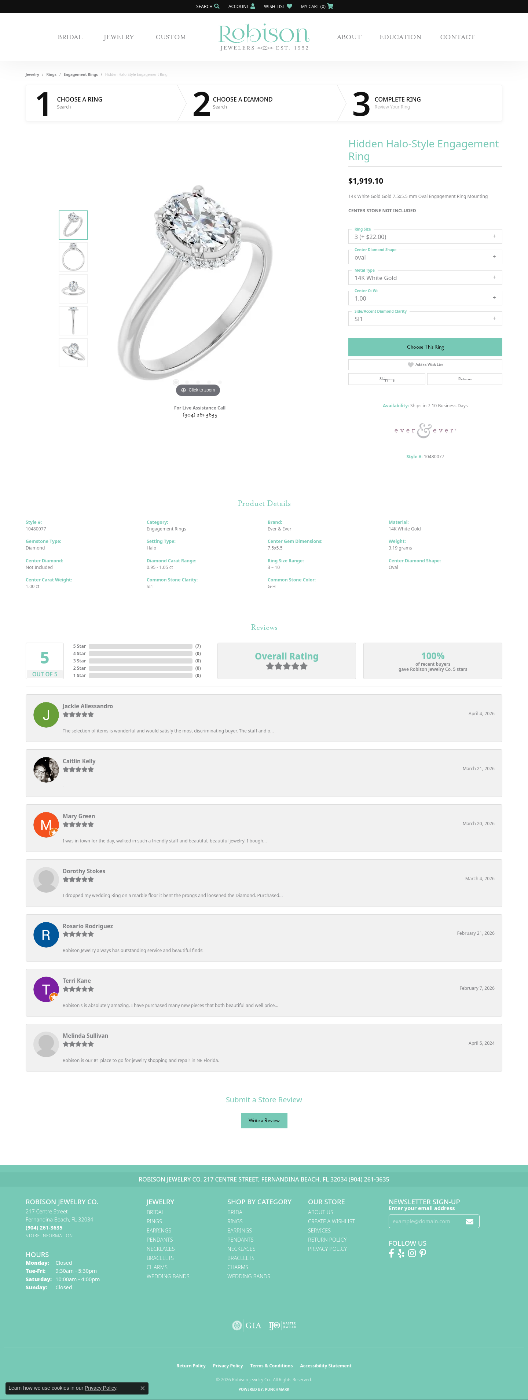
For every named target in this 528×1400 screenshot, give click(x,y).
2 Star (79, 668)
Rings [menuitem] (154, 1221)
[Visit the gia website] (246, 1325)
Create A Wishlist (331, 1221)
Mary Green (79, 816)
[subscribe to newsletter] (469, 1221)
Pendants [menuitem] (160, 1239)
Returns (465, 378)
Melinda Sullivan (85, 1035)
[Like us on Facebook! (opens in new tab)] (391, 1253)
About (349, 37)
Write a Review (264, 1120)
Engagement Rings (81, 74)
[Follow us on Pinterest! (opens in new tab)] (422, 1253)
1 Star (79, 675)
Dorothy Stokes (84, 871)
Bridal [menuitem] (155, 1212)
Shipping (387, 378)
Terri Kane (77, 980)
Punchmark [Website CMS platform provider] (277, 1389)
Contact (457, 37)
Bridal (70, 37)
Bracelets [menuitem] (160, 1257)
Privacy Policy (327, 1248)
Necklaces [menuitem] (161, 1248)
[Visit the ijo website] (282, 1325)
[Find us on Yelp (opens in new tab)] (401, 1253)
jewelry (32, 74)
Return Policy (327, 1239)
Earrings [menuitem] (159, 1230)
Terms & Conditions (271, 1366)
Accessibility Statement (325, 1366)
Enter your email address (422, 1208)
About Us (320, 1212)
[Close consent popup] (142, 1388)
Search (64, 107)
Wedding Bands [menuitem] (168, 1276)
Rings (51, 74)
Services (319, 1230)
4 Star (79, 653)
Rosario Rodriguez (88, 926)
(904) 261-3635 (200, 415)
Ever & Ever (280, 529)
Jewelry (119, 37)
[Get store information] (49, 1235)
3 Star (79, 661)
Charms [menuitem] (157, 1267)
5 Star (79, 646)
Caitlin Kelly (79, 761)
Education (401, 37)
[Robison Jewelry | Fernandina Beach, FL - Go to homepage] (264, 37)
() (198, 646)
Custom (170, 37)
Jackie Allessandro (88, 706)
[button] (207, 6)
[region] (198, 289)
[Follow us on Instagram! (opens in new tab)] (412, 1253)
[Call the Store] (44, 1227)
